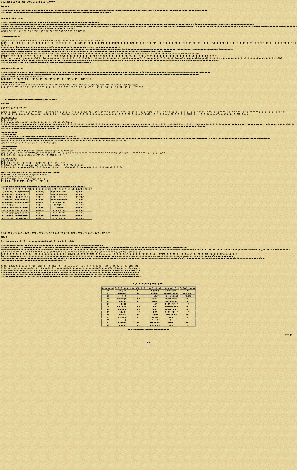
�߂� (148, 342)
